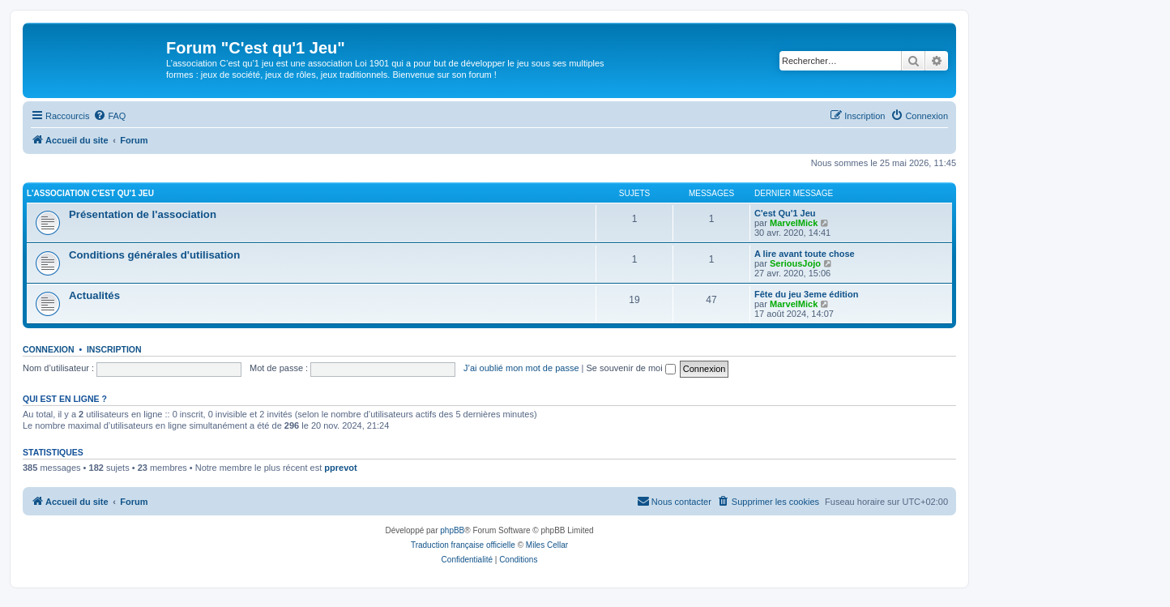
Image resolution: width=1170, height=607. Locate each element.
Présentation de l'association (142, 214)
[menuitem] (109, 116)
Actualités (94, 295)
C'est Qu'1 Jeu (785, 213)
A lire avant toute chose (804, 254)
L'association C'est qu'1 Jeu (90, 193)
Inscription (114, 349)
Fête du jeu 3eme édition (806, 294)
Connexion (49, 349)
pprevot (340, 467)
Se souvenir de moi (631, 368)
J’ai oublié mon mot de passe (521, 368)
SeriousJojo (795, 263)
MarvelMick (794, 223)
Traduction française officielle (463, 545)
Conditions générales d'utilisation (154, 255)
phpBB (452, 530)
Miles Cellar (547, 545)
